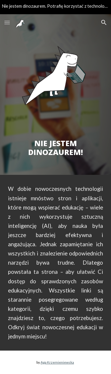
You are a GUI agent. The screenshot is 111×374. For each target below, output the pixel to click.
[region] (55, 7)
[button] (7, 22)
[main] (56, 141)
